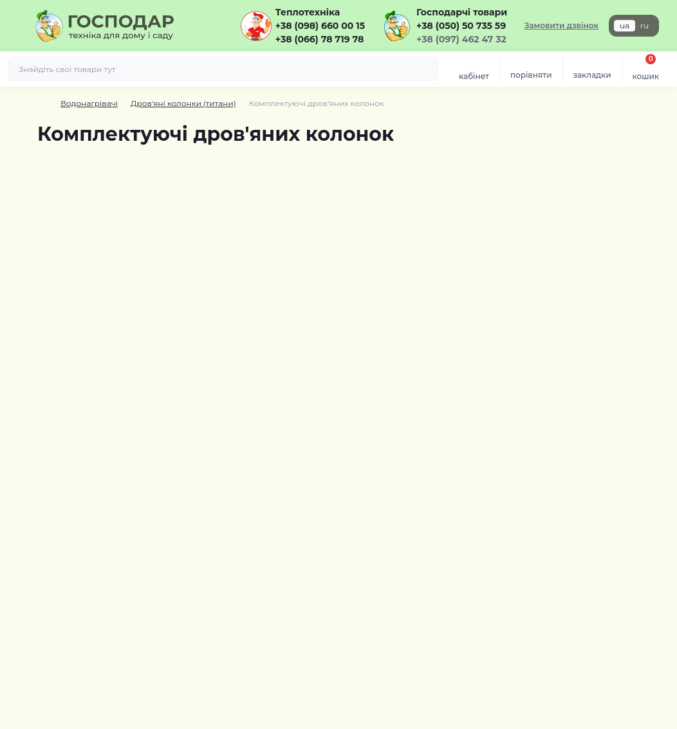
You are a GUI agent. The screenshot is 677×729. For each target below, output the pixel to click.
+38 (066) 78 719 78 (319, 39)
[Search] (426, 69)
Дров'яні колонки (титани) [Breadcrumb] (183, 103)
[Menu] (16, 25)
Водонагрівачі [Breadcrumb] (89, 103)
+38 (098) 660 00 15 (320, 26)
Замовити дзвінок (561, 25)
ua (624, 25)
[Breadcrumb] (42, 103)
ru (644, 25)
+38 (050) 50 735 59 (461, 26)
